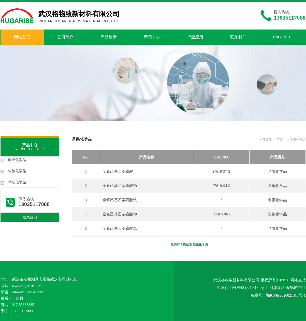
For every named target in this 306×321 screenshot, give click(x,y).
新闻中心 (152, 37)
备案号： (258, 295)
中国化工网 (226, 287)
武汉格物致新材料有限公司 (236, 280)
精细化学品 (17, 182)
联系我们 (238, 37)
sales (15, 292)
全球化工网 (246, 287)
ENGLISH (281, 37)
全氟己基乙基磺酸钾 (120, 214)
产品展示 (108, 37)
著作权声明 (295, 287)
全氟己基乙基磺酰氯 (120, 228)
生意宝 (262, 287)
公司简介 (65, 37)
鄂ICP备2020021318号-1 (286, 295)
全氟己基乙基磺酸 (118, 171)
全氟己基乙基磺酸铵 (120, 200)
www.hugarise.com (26, 286)
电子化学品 (17, 160)
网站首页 (22, 37)
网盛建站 (277, 287)
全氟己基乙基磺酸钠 (120, 186)
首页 (279, 139)
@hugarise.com (31, 292)
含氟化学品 (17, 171)
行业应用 (195, 37)
